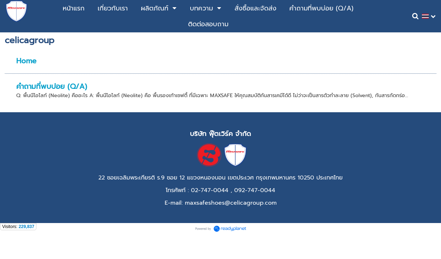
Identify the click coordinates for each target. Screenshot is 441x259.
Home (26, 60)
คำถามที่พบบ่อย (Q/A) (51, 86)
